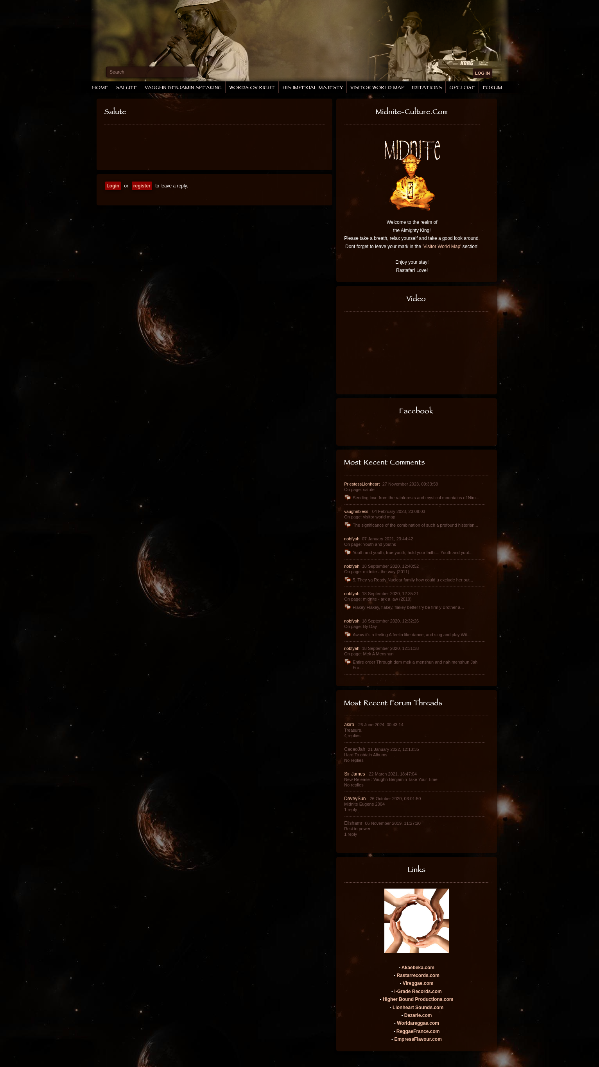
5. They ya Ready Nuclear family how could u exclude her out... (408, 580)
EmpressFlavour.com (417, 1039)
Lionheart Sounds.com (418, 1007)
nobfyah (352, 538)
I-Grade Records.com (417, 991)
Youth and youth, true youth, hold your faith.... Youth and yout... (408, 552)
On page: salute (359, 489)
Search (116, 72)
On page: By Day (360, 626)
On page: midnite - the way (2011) (376, 571)
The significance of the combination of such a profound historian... (411, 525)
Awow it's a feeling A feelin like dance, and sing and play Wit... (407, 634)
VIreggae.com (418, 983)
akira (349, 724)
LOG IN (482, 73)
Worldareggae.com (418, 1023)
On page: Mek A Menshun (369, 653)
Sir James (355, 774)
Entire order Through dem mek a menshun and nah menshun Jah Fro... (410, 664)
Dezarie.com (418, 1015)
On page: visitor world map (369, 517)
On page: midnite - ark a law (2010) (377, 599)
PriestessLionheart (362, 484)
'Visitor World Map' (442, 246)
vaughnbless (356, 511)
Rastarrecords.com (417, 975)
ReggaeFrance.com (418, 1031)
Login (113, 186)
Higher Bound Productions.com (418, 999)
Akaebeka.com (418, 967)
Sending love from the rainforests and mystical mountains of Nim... (411, 497)
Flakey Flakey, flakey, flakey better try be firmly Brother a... (404, 607)
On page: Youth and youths (370, 544)
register (142, 186)
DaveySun (355, 798)
